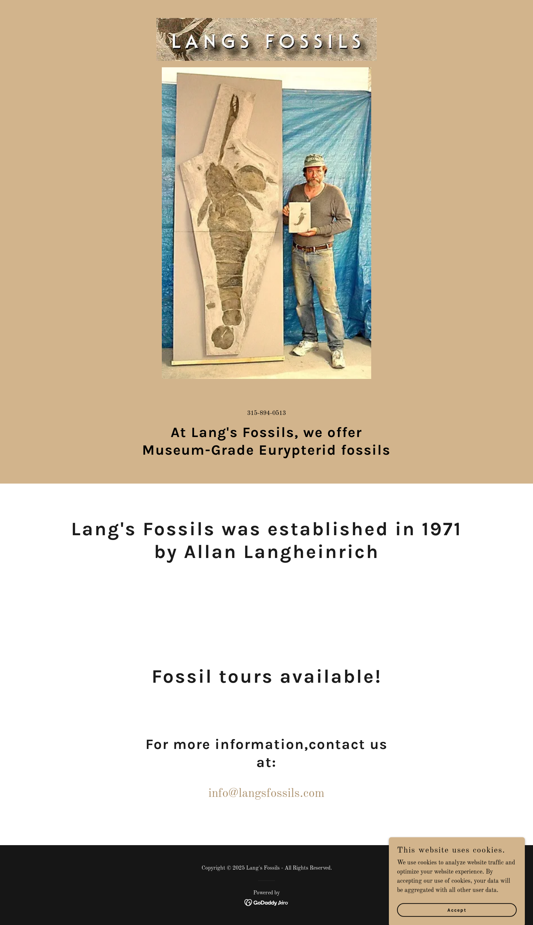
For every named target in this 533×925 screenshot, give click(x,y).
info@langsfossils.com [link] (266, 794)
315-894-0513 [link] (266, 413)
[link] (266, 8)
